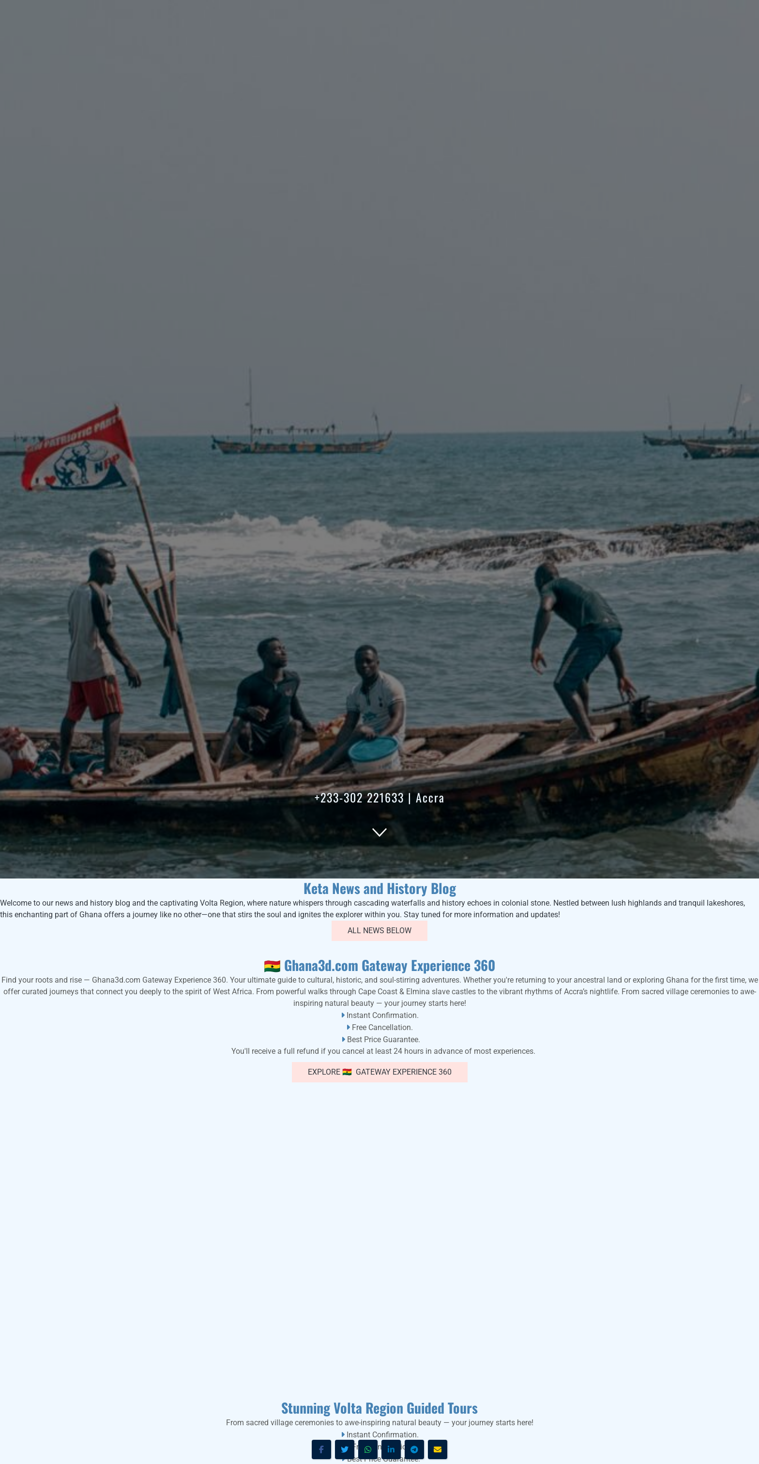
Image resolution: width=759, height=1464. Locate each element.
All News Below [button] (379, 930)
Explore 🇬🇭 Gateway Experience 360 (380, 1072)
